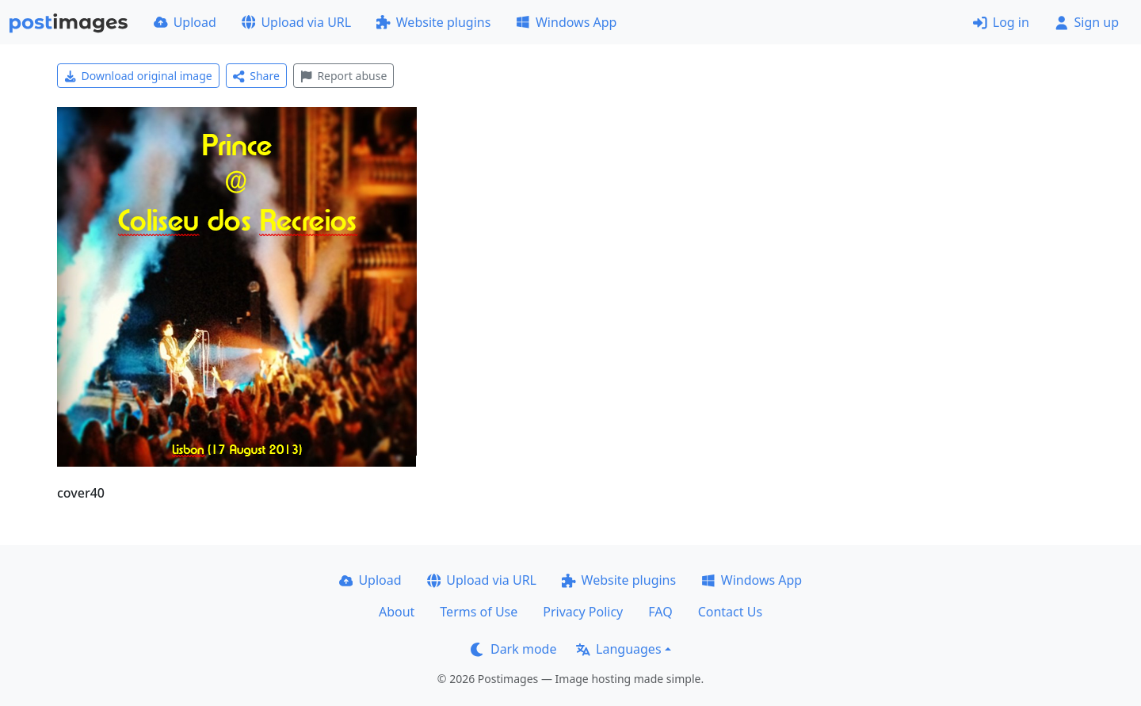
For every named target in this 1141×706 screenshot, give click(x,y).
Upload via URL (296, 22)
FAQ (660, 611)
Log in (1001, 22)
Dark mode (513, 649)
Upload (185, 22)
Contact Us (730, 611)
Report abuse (343, 75)
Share (256, 75)
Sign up (1087, 22)
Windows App (566, 22)
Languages (618, 649)
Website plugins (433, 22)
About (396, 611)
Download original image (138, 75)
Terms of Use (478, 611)
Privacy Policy (583, 611)
